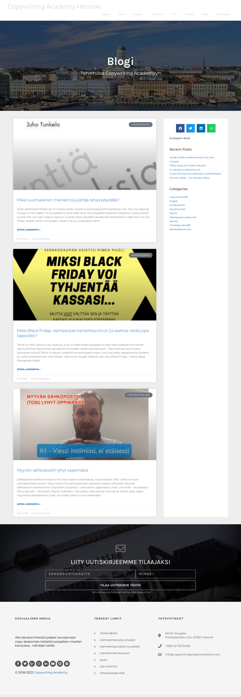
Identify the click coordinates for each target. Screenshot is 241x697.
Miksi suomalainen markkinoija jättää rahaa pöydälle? (68, 202)
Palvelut (132, 15)
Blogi (203, 15)
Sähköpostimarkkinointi (184, 223)
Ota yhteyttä (222, 15)
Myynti (173, 219)
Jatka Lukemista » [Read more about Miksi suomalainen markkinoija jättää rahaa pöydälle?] (28, 232)
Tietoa (116, 15)
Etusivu (100, 15)
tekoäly (173, 227)
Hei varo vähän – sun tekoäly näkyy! (191, 183)
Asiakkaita (154, 15)
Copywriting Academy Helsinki (57, 6)
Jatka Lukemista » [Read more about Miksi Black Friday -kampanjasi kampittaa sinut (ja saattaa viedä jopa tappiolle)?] (28, 371)
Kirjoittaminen (178, 215)
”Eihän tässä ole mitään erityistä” (189, 167)
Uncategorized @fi (180, 231)
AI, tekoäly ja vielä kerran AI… (186, 171)
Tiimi (172, 15)
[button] (180, 130)
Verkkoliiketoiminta (181, 235)
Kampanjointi (178, 211)
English (174, 207)
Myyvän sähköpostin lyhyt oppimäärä (52, 472)
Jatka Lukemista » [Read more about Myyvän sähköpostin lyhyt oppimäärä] (28, 506)
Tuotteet (187, 15)
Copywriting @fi (179, 203)
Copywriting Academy (51, 674)
